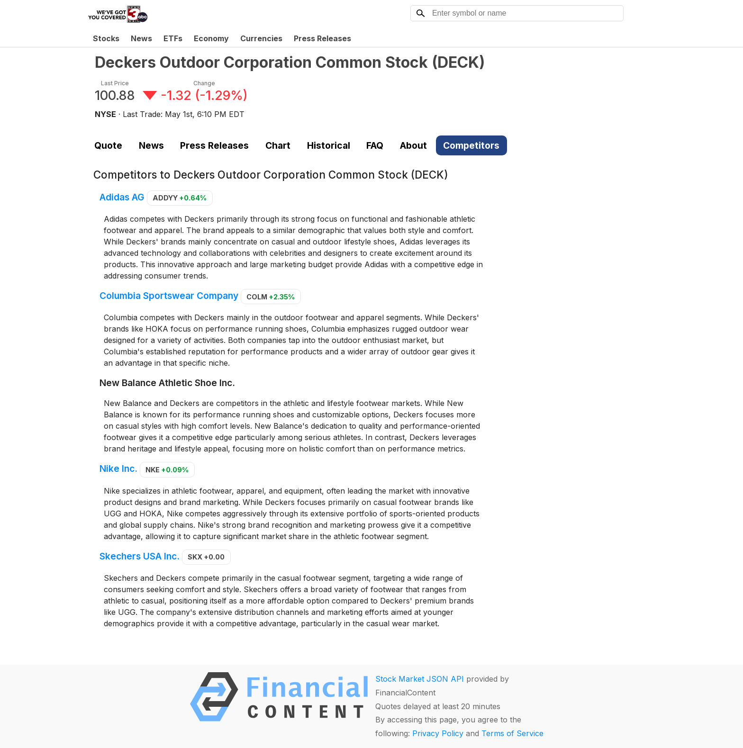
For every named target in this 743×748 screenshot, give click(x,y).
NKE (167, 470)
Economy (211, 38)
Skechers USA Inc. (140, 556)
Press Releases (322, 38)
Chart (277, 145)
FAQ (374, 145)
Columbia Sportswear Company (169, 296)
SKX (206, 557)
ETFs (172, 38)
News (141, 38)
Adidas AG (122, 197)
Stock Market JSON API (419, 679)
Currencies (261, 38)
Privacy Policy (437, 733)
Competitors (471, 145)
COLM (270, 297)
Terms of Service (512, 733)
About (413, 145)
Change (204, 83)
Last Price (115, 83)
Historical (328, 145)
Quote (108, 145)
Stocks (106, 38)
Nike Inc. (118, 469)
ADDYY (180, 198)
